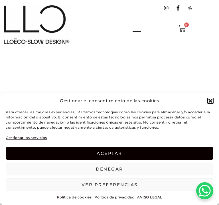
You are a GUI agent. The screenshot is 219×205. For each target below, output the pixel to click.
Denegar (109, 169)
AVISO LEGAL (149, 197)
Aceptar (109, 153)
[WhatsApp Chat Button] (204, 190)
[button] (210, 101)
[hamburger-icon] (136, 31)
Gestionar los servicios (26, 138)
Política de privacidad (114, 197)
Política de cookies (74, 197)
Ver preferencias (110, 184)
